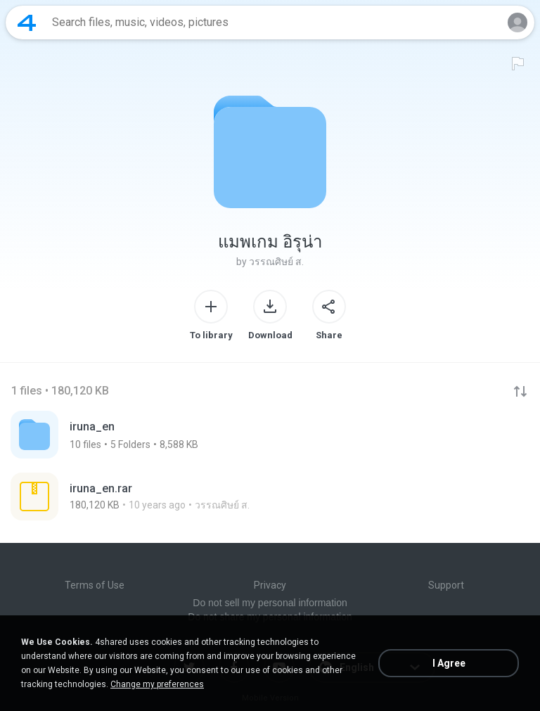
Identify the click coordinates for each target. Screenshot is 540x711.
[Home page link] (26, 22)
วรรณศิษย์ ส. (276, 261)
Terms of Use (94, 585)
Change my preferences (157, 684)
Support (446, 585)
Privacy (270, 585)
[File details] (161, 496)
